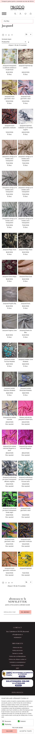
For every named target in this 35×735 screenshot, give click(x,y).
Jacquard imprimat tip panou (25, 66)
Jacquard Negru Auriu (9, 249)
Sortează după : (7, 39)
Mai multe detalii (17, 727)
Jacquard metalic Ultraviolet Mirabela (26, 389)
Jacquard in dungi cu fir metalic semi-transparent (9, 158)
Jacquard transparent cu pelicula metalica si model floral (9, 68)
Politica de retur (17, 647)
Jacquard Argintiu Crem (9, 330)
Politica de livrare (18, 650)
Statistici (23, 721)
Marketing (8, 724)
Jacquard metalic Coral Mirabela (25, 360)
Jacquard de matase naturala (9, 418)
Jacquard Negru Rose (25, 249)
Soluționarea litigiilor (17, 665)
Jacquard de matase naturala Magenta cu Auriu (9, 448)
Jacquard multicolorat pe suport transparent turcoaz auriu (25, 479)
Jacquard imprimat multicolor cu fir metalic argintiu (25, 128)
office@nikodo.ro (17, 634)
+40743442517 (17, 637)
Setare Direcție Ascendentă (28, 42)
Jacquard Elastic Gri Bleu (25, 331)
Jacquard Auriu (25, 303)
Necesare (8, 721)
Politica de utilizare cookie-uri (17, 659)
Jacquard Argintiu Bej (9, 303)
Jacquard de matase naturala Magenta (25, 447)
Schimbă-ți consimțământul (17, 662)
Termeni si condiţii (17, 653)
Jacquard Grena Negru (9, 276)
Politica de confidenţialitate (17, 656)
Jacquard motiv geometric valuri (9, 97)
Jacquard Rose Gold (25, 276)
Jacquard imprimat (26, 568)
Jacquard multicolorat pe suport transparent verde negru (9, 510)
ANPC (17, 668)
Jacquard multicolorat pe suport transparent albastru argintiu (9, 479)
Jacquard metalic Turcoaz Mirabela (9, 360)
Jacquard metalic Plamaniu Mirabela (9, 389)
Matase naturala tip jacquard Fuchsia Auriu (26, 418)
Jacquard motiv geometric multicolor (9, 126)
